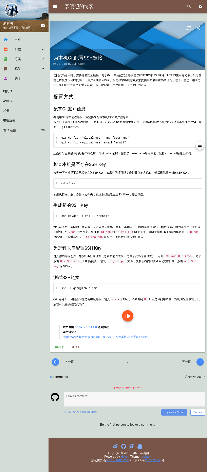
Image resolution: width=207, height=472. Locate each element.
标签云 (7, 101)
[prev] (55, 362)
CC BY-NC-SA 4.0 (86, 327)
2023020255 (153, 460)
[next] (200, 362)
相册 (6, 110)
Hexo (124, 456)
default (146, 456)
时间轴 (7, 91)
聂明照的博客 (79, 6)
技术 (61, 347)
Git (77, 347)
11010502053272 (117, 460)
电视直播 (9, 120)
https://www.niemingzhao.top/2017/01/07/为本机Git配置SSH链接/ (105, 336)
